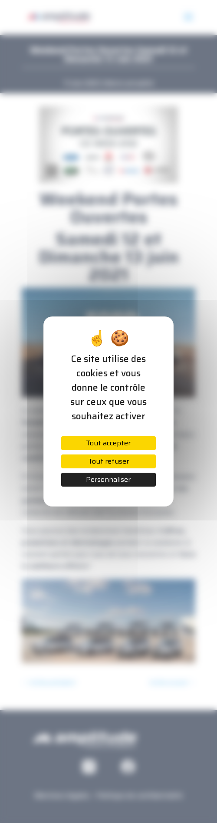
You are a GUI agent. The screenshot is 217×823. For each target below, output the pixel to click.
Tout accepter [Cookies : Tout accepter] (108, 443)
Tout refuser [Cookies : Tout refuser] (108, 461)
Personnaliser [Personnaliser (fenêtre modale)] (108, 479)
